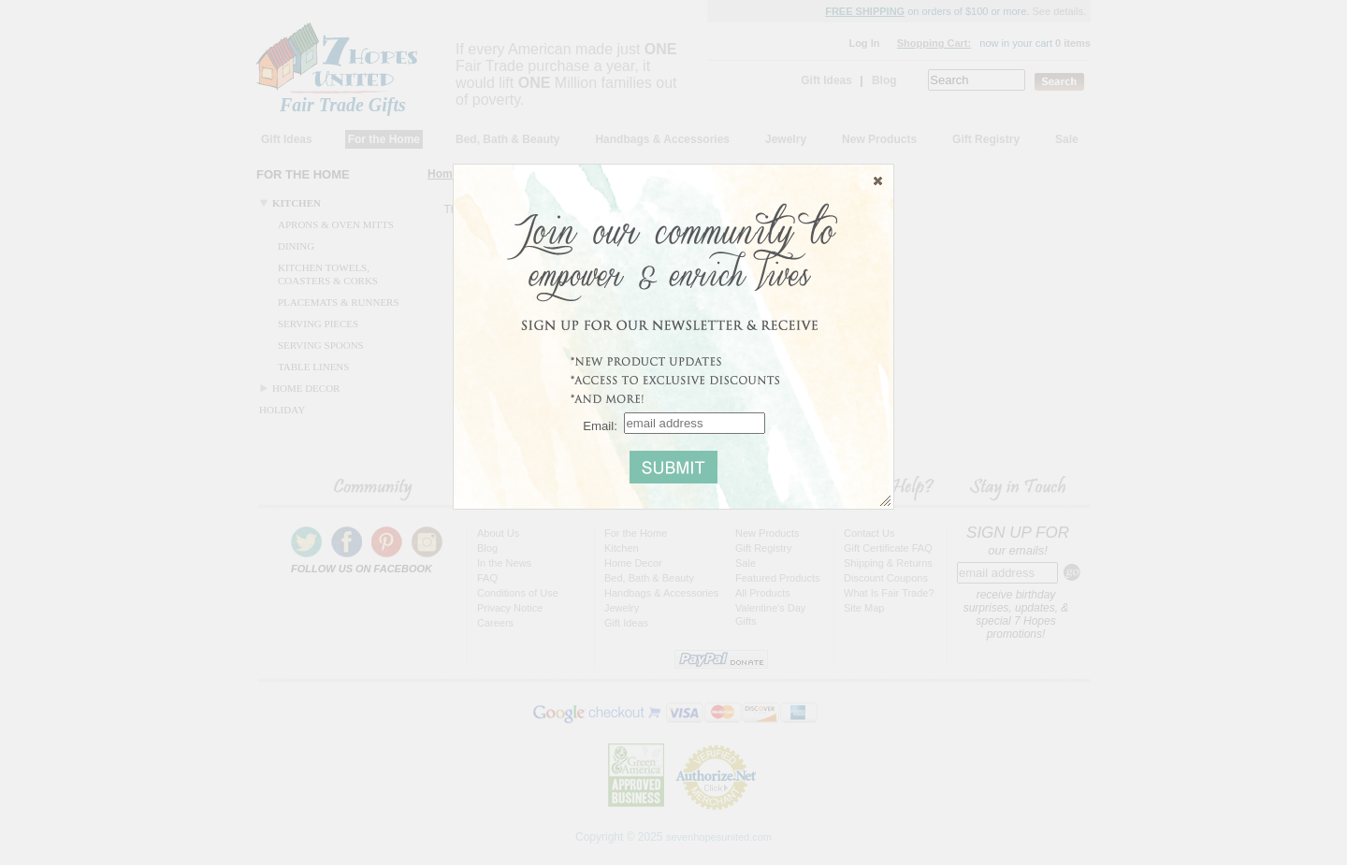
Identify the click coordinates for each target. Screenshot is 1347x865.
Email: (600, 425)
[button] (878, 180)
